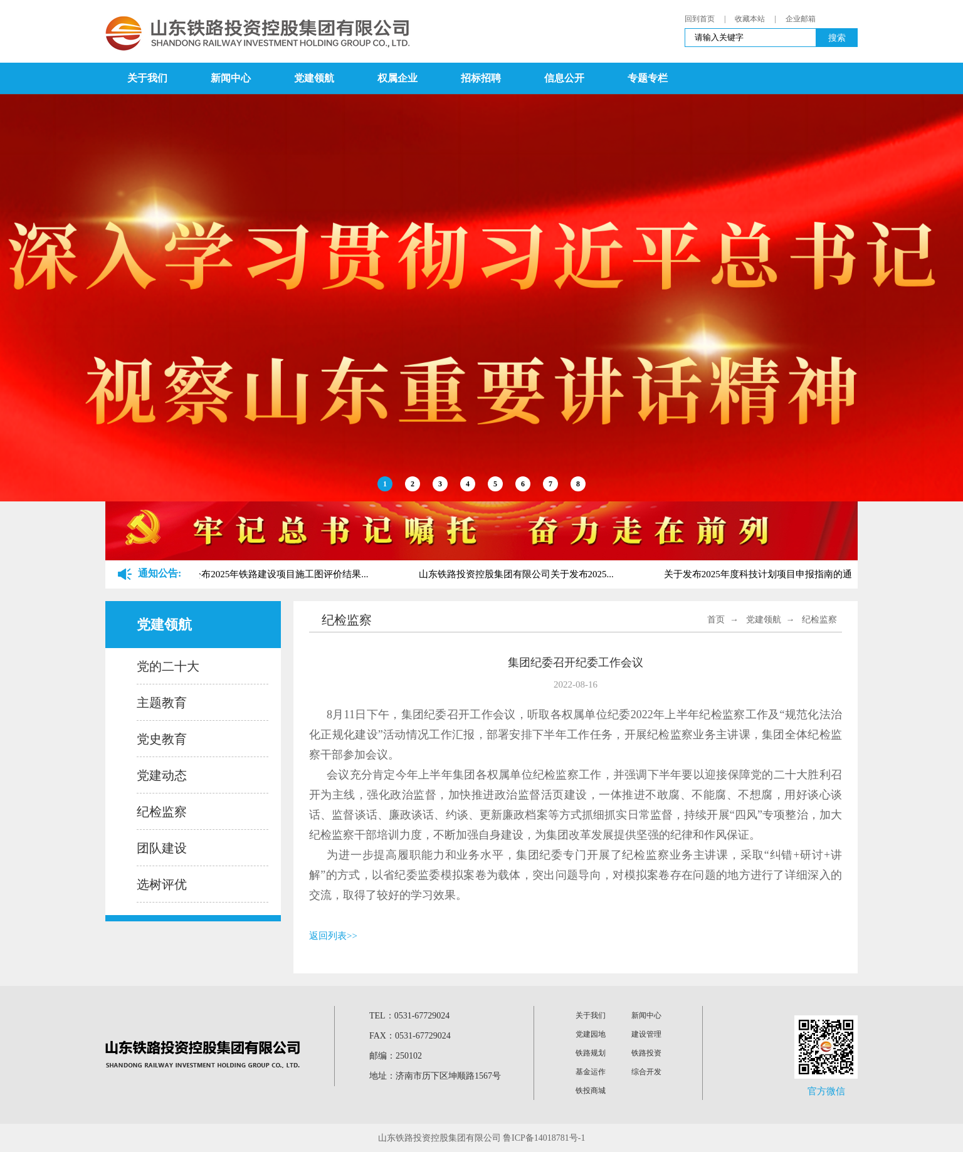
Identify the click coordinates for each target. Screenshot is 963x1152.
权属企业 (397, 78)
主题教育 (162, 703)
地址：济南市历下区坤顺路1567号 (435, 1076)
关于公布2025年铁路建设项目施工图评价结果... (273, 574)
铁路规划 (591, 1053)
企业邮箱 (801, 18)
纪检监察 (162, 812)
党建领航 (314, 78)
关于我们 (147, 78)
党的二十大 (168, 666)
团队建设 (162, 848)
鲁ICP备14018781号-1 (544, 1138)
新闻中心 (231, 78)
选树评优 (162, 884)
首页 (716, 619)
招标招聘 (481, 78)
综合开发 (646, 1071)
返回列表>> (333, 936)
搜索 (837, 38)
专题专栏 (648, 78)
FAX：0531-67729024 (410, 1035)
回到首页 (700, 18)
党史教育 (162, 739)
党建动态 (162, 775)
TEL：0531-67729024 (409, 1015)
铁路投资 (646, 1053)
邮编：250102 (395, 1055)
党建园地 (591, 1034)
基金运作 (591, 1071)
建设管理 (646, 1034)
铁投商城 (591, 1090)
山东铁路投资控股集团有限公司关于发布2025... (518, 574)
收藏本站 (750, 18)
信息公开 (564, 78)
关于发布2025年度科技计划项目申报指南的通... (763, 574)
